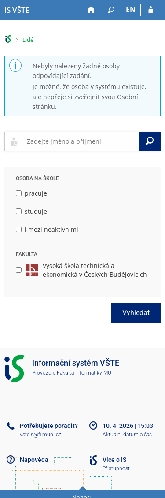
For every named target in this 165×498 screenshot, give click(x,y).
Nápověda (34, 459)
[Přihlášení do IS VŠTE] (151, 10)
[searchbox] (81, 141)
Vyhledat (136, 312)
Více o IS (114, 459)
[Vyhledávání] (111, 10)
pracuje (31, 193)
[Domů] (91, 10)
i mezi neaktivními (47, 229)
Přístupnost (116, 468)
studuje (31, 211)
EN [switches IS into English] (131, 9)
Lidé (27, 40)
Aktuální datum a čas (127, 434)
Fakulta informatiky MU (84, 373)
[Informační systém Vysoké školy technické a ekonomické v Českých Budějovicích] (16, 10)
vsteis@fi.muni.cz (40, 434)
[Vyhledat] (150, 141)
